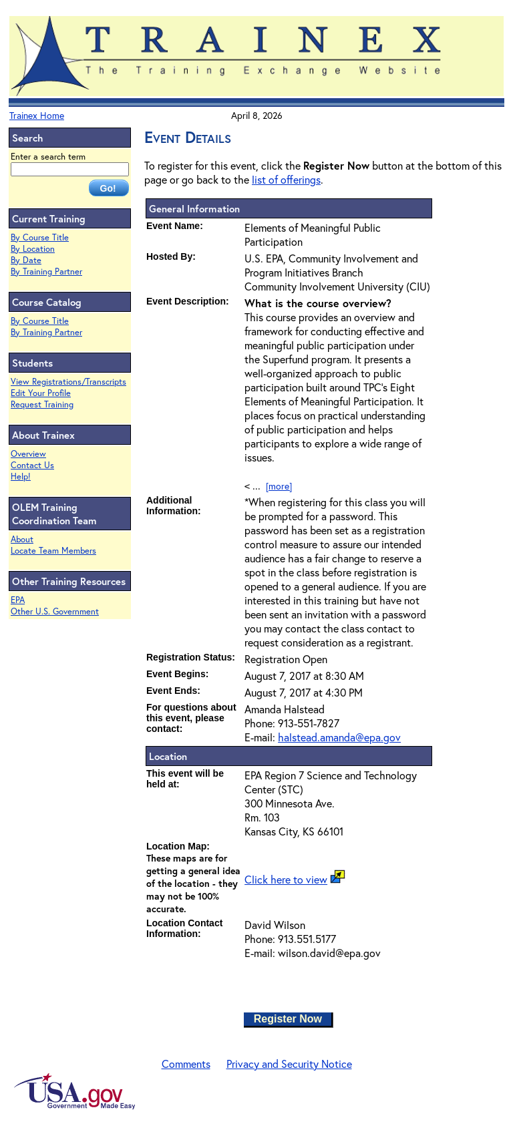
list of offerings (286, 179)
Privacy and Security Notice (289, 1064)
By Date (26, 260)
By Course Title (40, 237)
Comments (186, 1064)
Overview (28, 453)
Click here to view (285, 879)
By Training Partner (46, 271)
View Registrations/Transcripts (68, 381)
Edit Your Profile (41, 393)
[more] (279, 486)
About (22, 539)
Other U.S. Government (55, 611)
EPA (18, 600)
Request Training (42, 404)
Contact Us (32, 465)
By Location (33, 248)
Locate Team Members (53, 550)
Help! (21, 476)
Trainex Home (36, 115)
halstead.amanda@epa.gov (339, 737)
